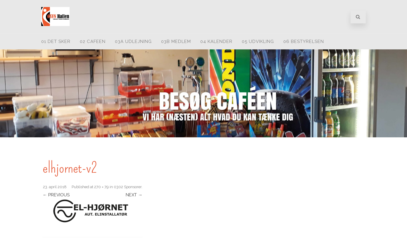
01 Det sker (55, 41)
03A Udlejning (133, 41)
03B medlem (176, 41)
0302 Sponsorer (128, 187)
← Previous (56, 195)
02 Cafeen (93, 41)
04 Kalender (216, 41)
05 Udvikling (258, 41)
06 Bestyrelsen (303, 41)
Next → (134, 195)
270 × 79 (101, 187)
